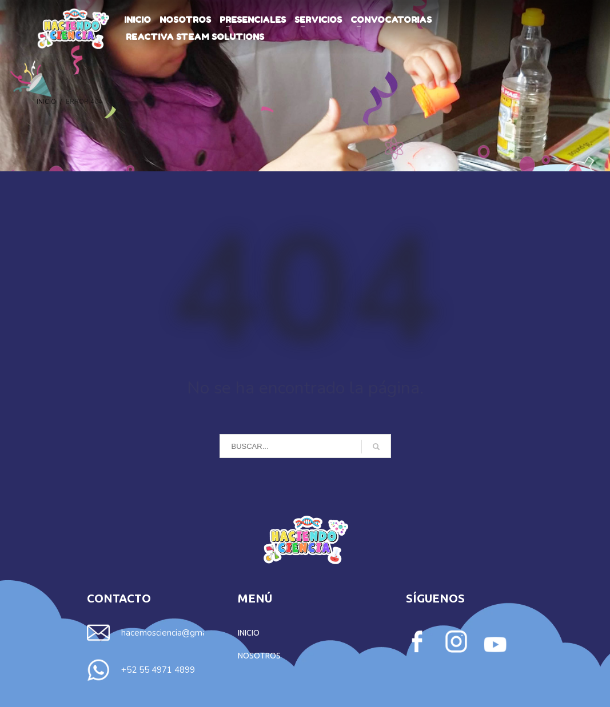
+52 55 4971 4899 (158, 670)
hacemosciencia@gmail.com (175, 632)
